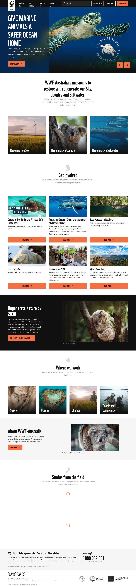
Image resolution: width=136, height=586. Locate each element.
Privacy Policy (53, 553)
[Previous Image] (120, 65)
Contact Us (41, 553)
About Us (15, 447)
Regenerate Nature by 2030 (21, 337)
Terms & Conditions (13, 584)
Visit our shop (97, 3)
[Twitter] (23, 574)
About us (52, 4)
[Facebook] (10, 574)
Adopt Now (110, 3)
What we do (43, 4)
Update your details (27, 553)
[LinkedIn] (19, 574)
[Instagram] (14, 574)
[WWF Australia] (11, 6)
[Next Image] (127, 65)
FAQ (9, 553)
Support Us (22, 4)
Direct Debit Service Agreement (28, 584)
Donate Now (122, 3)
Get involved (31, 4)
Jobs (15, 553)
